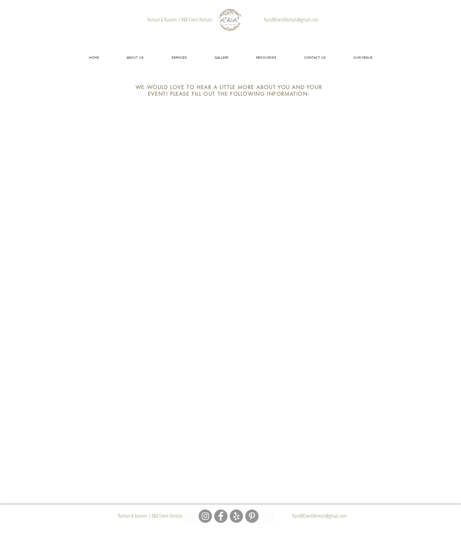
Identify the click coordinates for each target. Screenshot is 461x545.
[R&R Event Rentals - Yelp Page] (236, 516)
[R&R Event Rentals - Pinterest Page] (252, 516)
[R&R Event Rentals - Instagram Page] (205, 516)
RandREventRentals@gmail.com (319, 515)
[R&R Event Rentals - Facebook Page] (220, 516)
